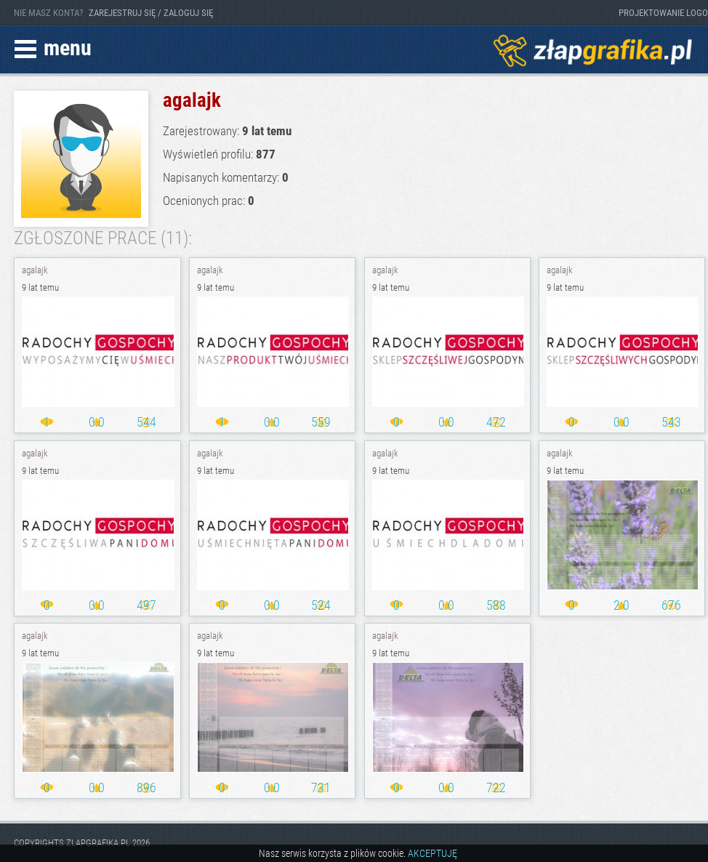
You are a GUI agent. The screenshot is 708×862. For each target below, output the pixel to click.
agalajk (35, 270)
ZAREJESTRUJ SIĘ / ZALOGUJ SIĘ (151, 12)
